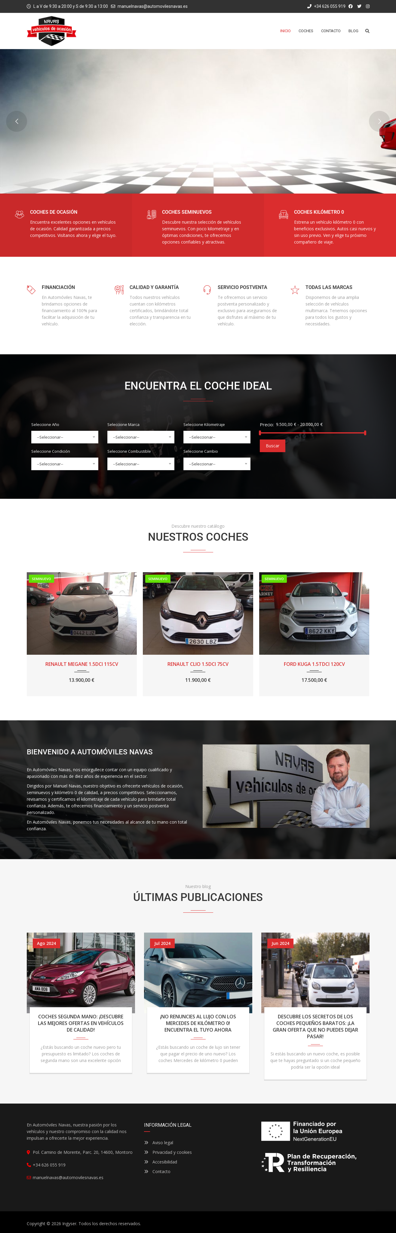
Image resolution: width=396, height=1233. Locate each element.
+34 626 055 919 (326, 6)
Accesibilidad (160, 1162)
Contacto (157, 1171)
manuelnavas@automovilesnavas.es (153, 6)
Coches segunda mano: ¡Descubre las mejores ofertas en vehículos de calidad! (81, 1023)
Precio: (267, 424)
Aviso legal (158, 1142)
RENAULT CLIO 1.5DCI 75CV (198, 664)
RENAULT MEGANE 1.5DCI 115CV (81, 664)
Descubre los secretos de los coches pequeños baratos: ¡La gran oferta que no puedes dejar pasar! (315, 1026)
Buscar (272, 446)
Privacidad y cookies (168, 1152)
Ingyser (69, 1223)
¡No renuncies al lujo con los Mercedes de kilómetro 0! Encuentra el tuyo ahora (198, 1023)
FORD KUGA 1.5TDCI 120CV (314, 664)
